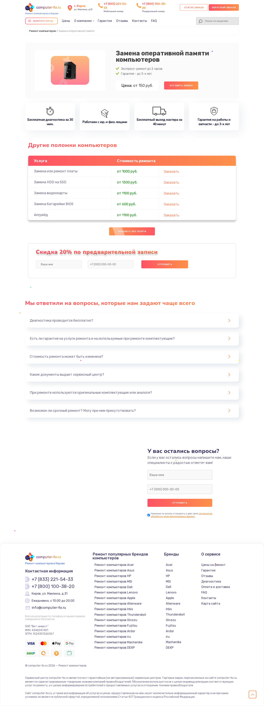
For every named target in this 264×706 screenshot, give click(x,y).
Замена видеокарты (50, 193)
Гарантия (105, 21)
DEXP (170, 647)
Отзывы (122, 21)
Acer (169, 565)
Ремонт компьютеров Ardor (115, 631)
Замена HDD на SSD (50, 182)
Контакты (139, 21)
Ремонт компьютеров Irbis (114, 609)
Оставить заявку (181, 85)
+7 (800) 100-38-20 (53, 586)
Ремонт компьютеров (42, 31)
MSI (168, 581)
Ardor (170, 631)
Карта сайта (210, 603)
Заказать (171, 171)
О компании (83, 21)
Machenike (173, 642)
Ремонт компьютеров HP (113, 576)
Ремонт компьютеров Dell (113, 587)
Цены (66, 21)
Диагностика (211, 581)
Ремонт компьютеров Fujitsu (116, 625)
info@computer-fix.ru (49, 608)
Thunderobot (175, 614)
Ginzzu (171, 620)
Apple (170, 598)
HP (168, 576)
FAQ (154, 21)
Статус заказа (194, 7)
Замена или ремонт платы (55, 171)
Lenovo (171, 592)
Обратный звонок (224, 7)
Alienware (173, 603)
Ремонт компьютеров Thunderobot (120, 614)
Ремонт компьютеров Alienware (118, 603)
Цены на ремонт (213, 565)
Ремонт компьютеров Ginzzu (116, 620)
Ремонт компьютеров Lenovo (116, 592)
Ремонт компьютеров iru (113, 637)
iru (168, 637)
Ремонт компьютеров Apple (115, 598)
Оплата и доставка (215, 587)
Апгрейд (41, 215)
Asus (169, 570)
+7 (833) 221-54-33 (52, 579)
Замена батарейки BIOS (53, 204)
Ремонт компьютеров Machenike (118, 642)
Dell (168, 587)
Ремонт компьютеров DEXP (115, 647)
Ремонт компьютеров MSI (113, 581)
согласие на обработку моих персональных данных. (181, 515)
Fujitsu (171, 625)
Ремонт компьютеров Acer (114, 565)
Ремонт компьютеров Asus (114, 570)
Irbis (169, 609)
